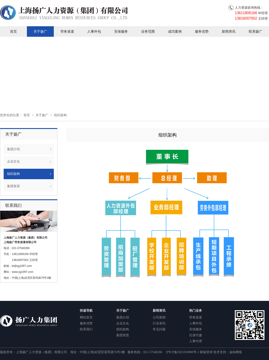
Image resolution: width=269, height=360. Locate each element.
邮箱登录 (206, 352)
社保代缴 (195, 335)
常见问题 (159, 329)
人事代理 (195, 341)
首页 (13, 31)
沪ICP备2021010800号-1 (183, 352)
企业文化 (13, 161)
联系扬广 (255, 31)
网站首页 (86, 317)
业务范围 (148, 31)
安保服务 (121, 31)
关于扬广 (40, 31)
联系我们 (86, 329)
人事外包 (94, 31)
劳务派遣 (67, 31)
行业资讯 (159, 323)
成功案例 (175, 31)
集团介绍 (13, 149)
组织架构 (60, 115)
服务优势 (202, 31)
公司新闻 (159, 317)
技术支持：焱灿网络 (227, 352)
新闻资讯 (228, 31)
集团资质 (13, 186)
